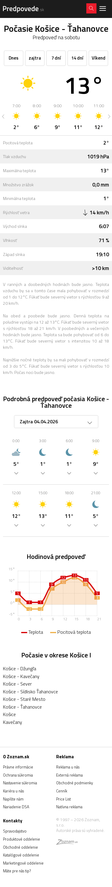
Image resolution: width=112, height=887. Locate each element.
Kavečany (12, 722)
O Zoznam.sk (16, 756)
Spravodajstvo (15, 831)
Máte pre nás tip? (17, 871)
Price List (63, 799)
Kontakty (12, 820)
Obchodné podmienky (74, 783)
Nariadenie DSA (16, 807)
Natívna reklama (69, 807)
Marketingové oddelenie (23, 863)
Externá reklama (69, 775)
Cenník (61, 791)
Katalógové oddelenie (21, 855)
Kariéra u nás (13, 791)
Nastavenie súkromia (20, 783)
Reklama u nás (67, 767)
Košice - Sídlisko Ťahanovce (30, 691)
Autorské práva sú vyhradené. (80, 830)
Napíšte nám (13, 799)
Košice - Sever (17, 683)
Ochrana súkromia (18, 775)
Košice (9, 714)
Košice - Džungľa (19, 668)
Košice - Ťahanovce (22, 706)
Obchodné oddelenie (20, 847)
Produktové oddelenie (21, 839)
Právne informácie (18, 767)
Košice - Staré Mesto (24, 699)
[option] (16, 116)
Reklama (65, 756)
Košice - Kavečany (21, 676)
